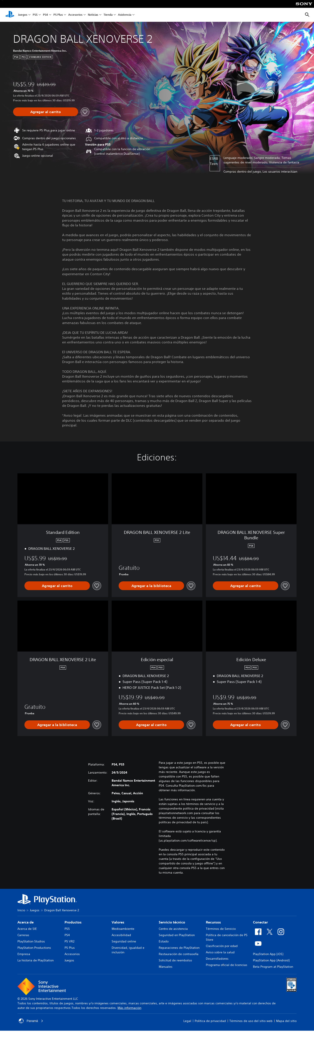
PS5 (35, 15)
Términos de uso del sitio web (251, 1021)
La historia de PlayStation (35, 960)
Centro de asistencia (173, 929)
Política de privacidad (210, 1021)
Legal (187, 1021)
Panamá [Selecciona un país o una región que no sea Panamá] (30, 1021)
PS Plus (58, 15)
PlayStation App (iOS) (268, 954)
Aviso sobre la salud (220, 952)
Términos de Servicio (221, 929)
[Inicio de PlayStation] (9, 15)
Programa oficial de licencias (226, 965)
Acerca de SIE (27, 929)
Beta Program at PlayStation (273, 967)
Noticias (93, 15)
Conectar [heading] (260, 922)
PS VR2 (69, 941)
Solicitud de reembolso (175, 960)
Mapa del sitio (286, 1021)
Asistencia (124, 15)
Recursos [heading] (213, 922)
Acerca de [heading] (25, 922)
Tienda (108, 15)
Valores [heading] (118, 922)
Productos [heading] (73, 922)
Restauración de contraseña (178, 954)
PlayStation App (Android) (271, 960)
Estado (164, 941)
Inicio (21, 910)
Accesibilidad (121, 935)
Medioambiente (123, 929)
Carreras (23, 935)
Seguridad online (124, 941)
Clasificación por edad (222, 946)
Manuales (165, 967)
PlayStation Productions (34, 948)
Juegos (22, 15)
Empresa (23, 954)
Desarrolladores (217, 959)
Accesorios (75, 15)
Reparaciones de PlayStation (179, 948)
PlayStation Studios (31, 941)
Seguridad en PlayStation (177, 935)
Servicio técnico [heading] (172, 922)
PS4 (45, 15)
